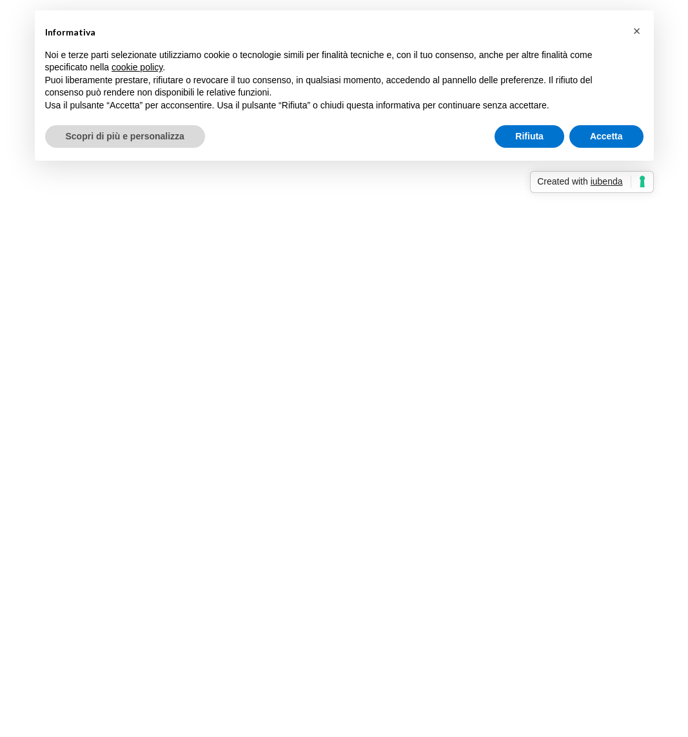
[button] (637, 31)
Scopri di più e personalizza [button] (125, 136)
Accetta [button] (606, 136)
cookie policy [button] (137, 67)
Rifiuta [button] (529, 136)
